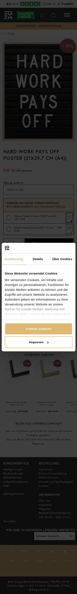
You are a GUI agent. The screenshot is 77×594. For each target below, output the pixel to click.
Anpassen (38, 342)
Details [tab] (38, 259)
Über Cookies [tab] (62, 259)
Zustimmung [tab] (14, 259)
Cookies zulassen (38, 328)
